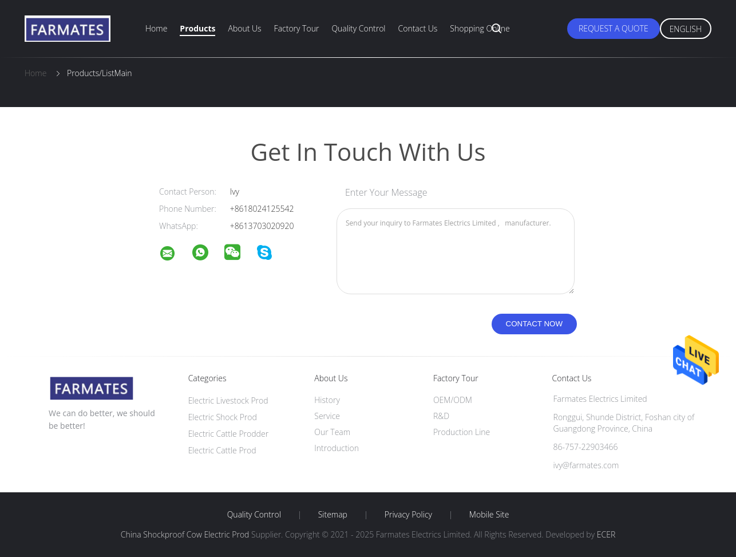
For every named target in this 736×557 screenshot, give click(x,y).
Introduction (336, 448)
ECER (606, 534)
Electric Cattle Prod (222, 450)
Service (327, 415)
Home (156, 28)
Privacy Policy (408, 515)
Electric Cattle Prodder (228, 433)
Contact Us (418, 28)
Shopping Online (479, 28)
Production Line (461, 431)
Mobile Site (489, 515)
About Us (244, 28)
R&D (441, 415)
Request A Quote (613, 28)
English (686, 28)
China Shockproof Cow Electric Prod (185, 534)
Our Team (332, 431)
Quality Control (358, 28)
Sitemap (332, 515)
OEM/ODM (452, 399)
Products (197, 28)
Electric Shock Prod (222, 417)
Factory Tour (296, 28)
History (327, 399)
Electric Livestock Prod (228, 400)
